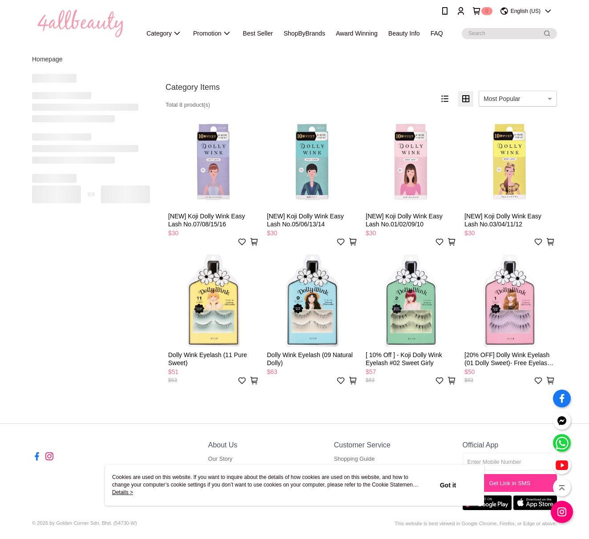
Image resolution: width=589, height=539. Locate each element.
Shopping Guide (354, 458)
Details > (122, 492)
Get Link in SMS (509, 483)
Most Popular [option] (502, 98)
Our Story (220, 458)
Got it (448, 485)
